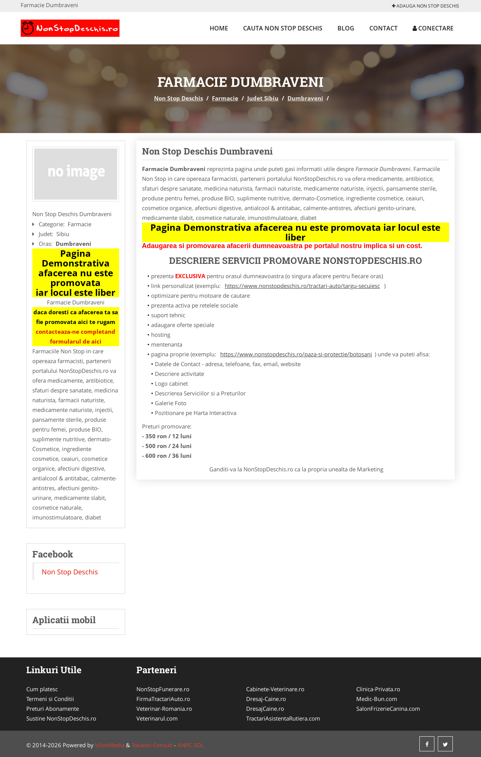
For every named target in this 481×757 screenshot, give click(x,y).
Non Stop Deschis (178, 98)
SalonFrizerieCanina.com (388, 708)
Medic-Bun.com (376, 698)
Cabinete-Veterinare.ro (275, 689)
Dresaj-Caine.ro (266, 698)
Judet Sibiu (262, 98)
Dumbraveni (305, 98)
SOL (199, 745)
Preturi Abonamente (52, 708)
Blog (345, 28)
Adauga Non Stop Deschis (425, 6)
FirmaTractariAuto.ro (163, 698)
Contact (383, 28)
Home (219, 28)
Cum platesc (42, 689)
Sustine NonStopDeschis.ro (61, 718)
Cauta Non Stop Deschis (282, 28)
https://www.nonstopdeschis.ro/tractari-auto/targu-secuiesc (302, 285)
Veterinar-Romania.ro (164, 708)
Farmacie (225, 98)
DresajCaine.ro (265, 708)
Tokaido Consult (152, 745)
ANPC (184, 745)
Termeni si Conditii (50, 698)
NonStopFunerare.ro (162, 689)
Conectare (433, 28)
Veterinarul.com (157, 718)
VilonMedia (109, 745)
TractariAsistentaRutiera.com (283, 718)
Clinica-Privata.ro (378, 689)
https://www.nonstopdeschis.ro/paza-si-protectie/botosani (296, 354)
